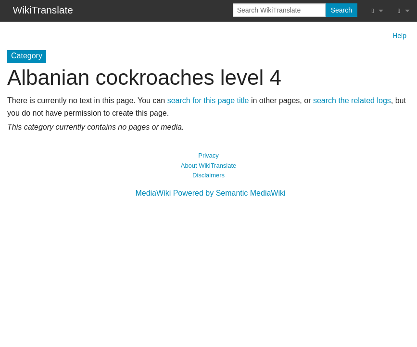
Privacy (208, 155)
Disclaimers (208, 175)
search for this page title (208, 100)
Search (341, 10)
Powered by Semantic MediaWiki (229, 193)
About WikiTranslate (208, 165)
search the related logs (352, 100)
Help (399, 36)
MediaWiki (153, 193)
